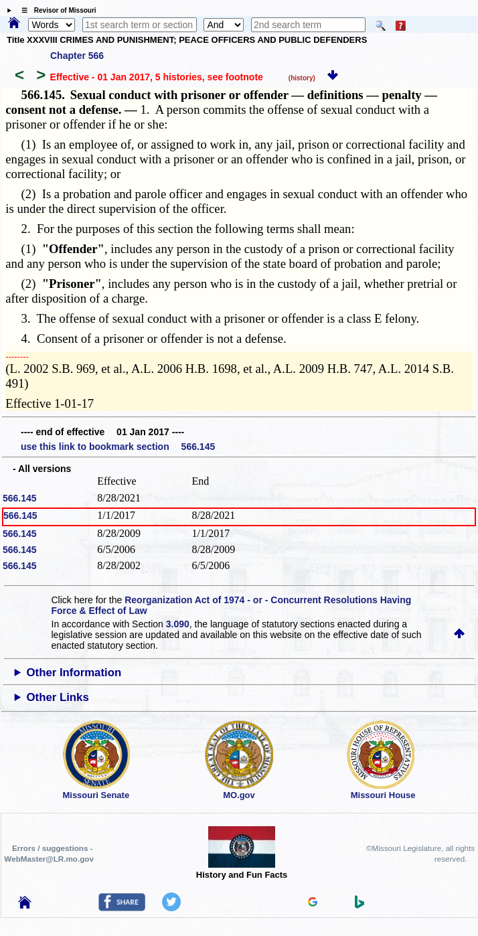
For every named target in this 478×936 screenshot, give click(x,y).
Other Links (58, 697)
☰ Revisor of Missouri (55, 10)
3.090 (177, 624)
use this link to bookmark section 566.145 (118, 446)
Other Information (74, 672)
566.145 (20, 498)
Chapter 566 (77, 55)
